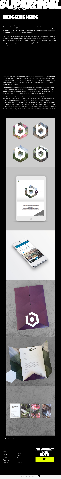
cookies (26, 476)
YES (44, 459)
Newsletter (19, 462)
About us (6, 451)
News (5, 454)
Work (5, 448)
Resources (6, 459)
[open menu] (59, 10)
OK (38, 476)
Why (18, 448)
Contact (5, 462)
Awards (19, 457)
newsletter (38, 478)
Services (19, 453)
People (18, 460)
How (18, 451)
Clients (18, 455)
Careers (5, 457)
